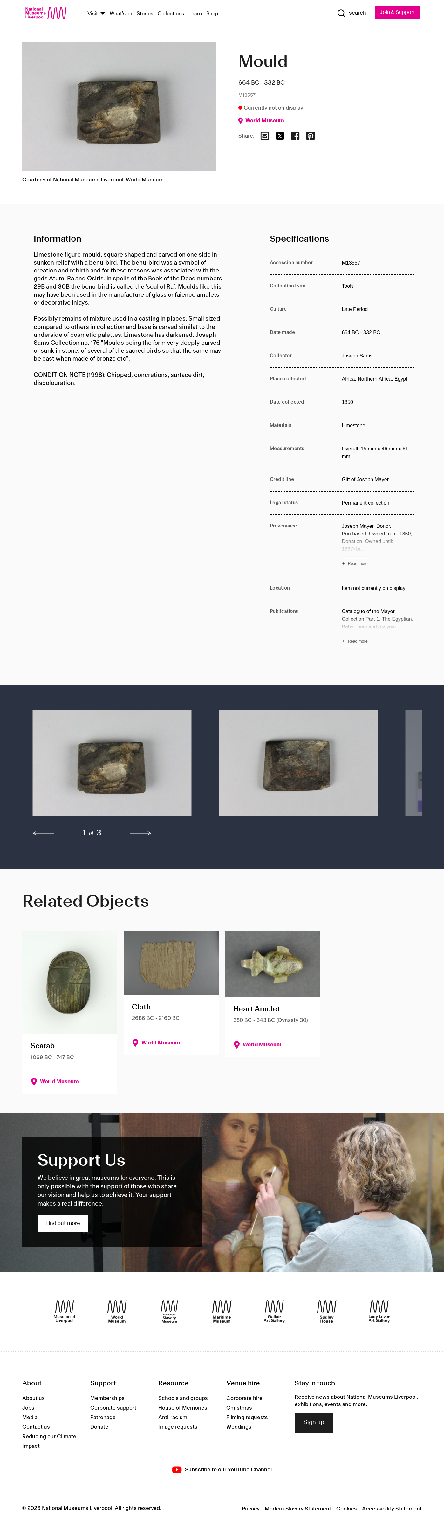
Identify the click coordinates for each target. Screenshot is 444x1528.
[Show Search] (349, 13)
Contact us (36, 1427)
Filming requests (247, 1418)
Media (30, 1418)
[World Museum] (116, 1312)
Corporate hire (244, 1399)
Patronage (103, 1418)
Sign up (314, 1423)
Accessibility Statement (392, 1509)
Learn (195, 14)
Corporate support (113, 1408)
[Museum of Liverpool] (64, 1312)
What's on (121, 14)
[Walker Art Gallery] (274, 1312)
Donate (99, 1427)
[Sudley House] (326, 1312)
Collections (171, 14)
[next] (141, 834)
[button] (113, 766)
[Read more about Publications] (378, 627)
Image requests (177, 1427)
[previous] (43, 834)
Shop (212, 14)
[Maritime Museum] (221, 1312)
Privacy (251, 1509)
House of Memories (182, 1408)
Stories (145, 14)
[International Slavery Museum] (169, 1312)
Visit (92, 14)
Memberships (107, 1399)
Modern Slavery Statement (298, 1509)
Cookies (346, 1509)
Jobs (28, 1408)
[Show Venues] (102, 14)
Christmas (239, 1408)
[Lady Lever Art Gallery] (379, 1312)
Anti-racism (172, 1418)
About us (33, 1399)
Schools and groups (183, 1399)
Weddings (238, 1427)
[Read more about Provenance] (378, 546)
